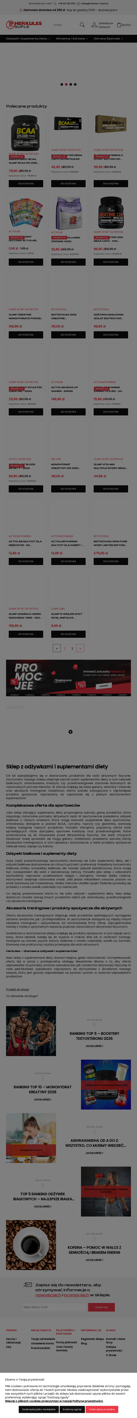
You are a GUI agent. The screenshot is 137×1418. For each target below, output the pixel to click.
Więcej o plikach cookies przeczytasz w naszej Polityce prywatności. (54, 1401)
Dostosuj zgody (72, 1409)
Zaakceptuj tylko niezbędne (38, 1409)
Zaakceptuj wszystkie (102, 1409)
